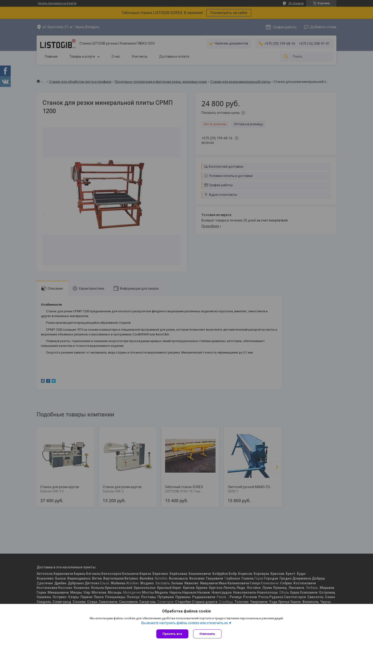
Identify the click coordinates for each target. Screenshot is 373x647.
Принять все (172, 634)
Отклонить (207, 634)
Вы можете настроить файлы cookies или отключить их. (185, 623)
